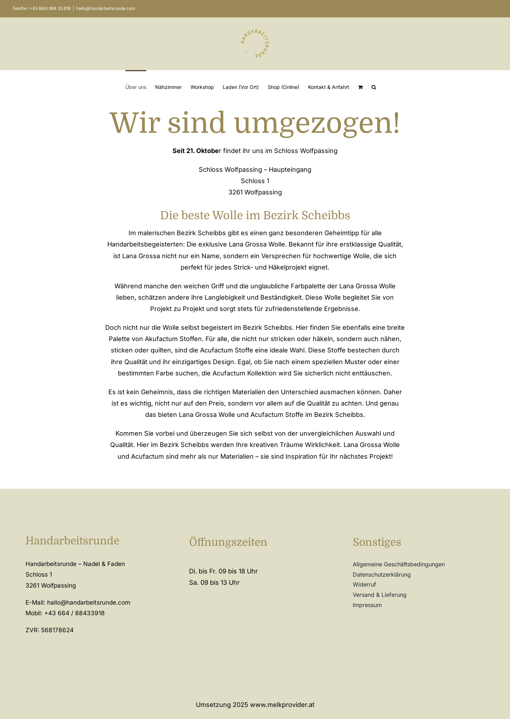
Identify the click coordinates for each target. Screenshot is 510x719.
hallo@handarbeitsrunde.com (105, 8)
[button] (374, 86)
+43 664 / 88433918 (74, 613)
